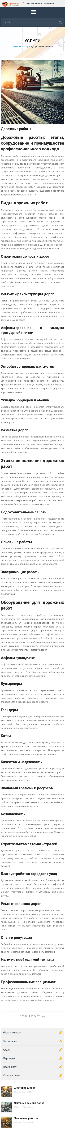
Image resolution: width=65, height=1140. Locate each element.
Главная (16, 46)
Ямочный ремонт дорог (29, 1103)
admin (30, 1092)
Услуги (26, 46)
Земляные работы (26, 1118)
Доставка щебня (25, 1087)
